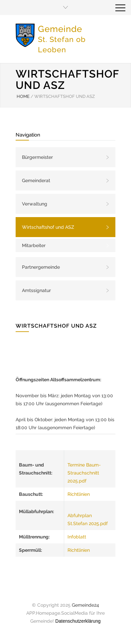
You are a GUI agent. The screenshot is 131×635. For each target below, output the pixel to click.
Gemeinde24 (85, 605)
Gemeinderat (36, 180)
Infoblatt (76, 536)
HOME (23, 96)
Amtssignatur (36, 290)
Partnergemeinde (41, 267)
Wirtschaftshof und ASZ (48, 227)
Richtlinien (78, 494)
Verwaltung (34, 203)
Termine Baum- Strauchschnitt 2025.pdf (84, 472)
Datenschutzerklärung (77, 621)
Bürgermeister (37, 157)
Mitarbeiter (34, 245)
